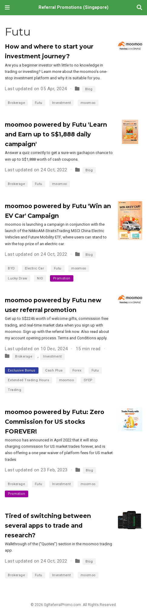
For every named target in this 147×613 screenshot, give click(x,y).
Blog (89, 89)
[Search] (139, 7)
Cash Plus (53, 370)
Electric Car (34, 268)
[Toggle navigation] (7, 7)
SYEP (88, 380)
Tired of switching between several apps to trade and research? (48, 525)
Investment (61, 103)
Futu (38, 103)
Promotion (61, 278)
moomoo (88, 103)
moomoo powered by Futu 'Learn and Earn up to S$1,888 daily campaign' (56, 134)
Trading (14, 390)
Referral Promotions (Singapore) (73, 7)
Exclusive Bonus (21, 370)
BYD (11, 268)
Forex (77, 370)
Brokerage (16, 103)
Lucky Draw (17, 278)
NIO (40, 278)
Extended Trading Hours (28, 380)
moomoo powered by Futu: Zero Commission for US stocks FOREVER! (54, 421)
